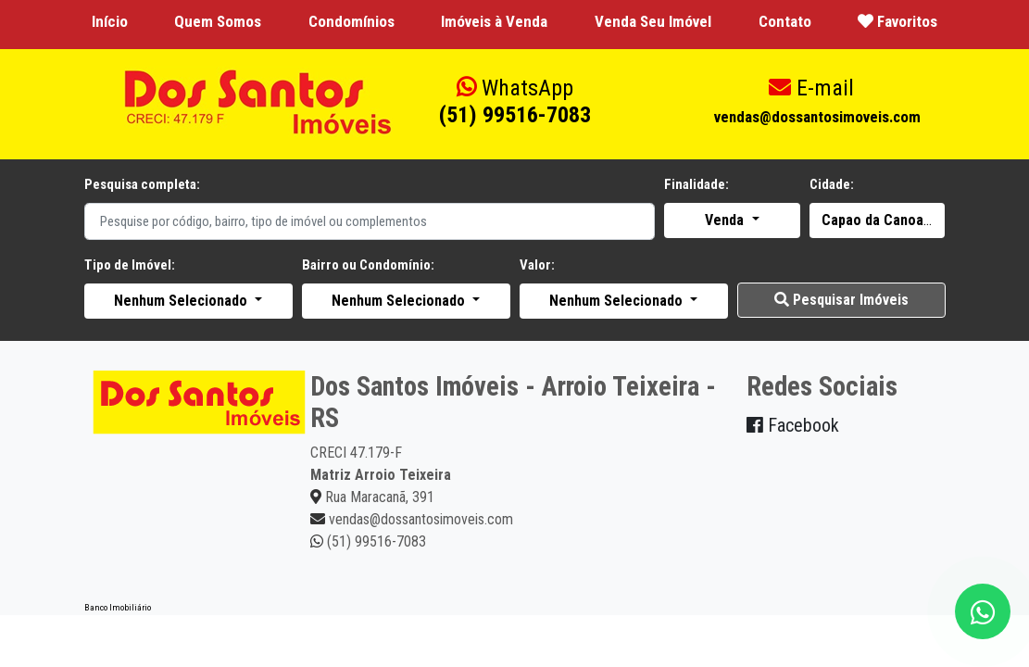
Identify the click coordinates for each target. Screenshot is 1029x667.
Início (110, 21)
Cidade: (831, 184)
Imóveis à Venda (494, 21)
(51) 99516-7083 (515, 101)
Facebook (793, 425)
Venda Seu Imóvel (653, 21)
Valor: (537, 265)
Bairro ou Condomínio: (368, 265)
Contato (785, 21)
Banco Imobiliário (117, 607)
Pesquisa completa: (142, 184)
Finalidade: (696, 184)
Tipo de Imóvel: (129, 265)
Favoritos (897, 21)
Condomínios (351, 21)
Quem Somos (217, 21)
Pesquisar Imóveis (841, 299)
